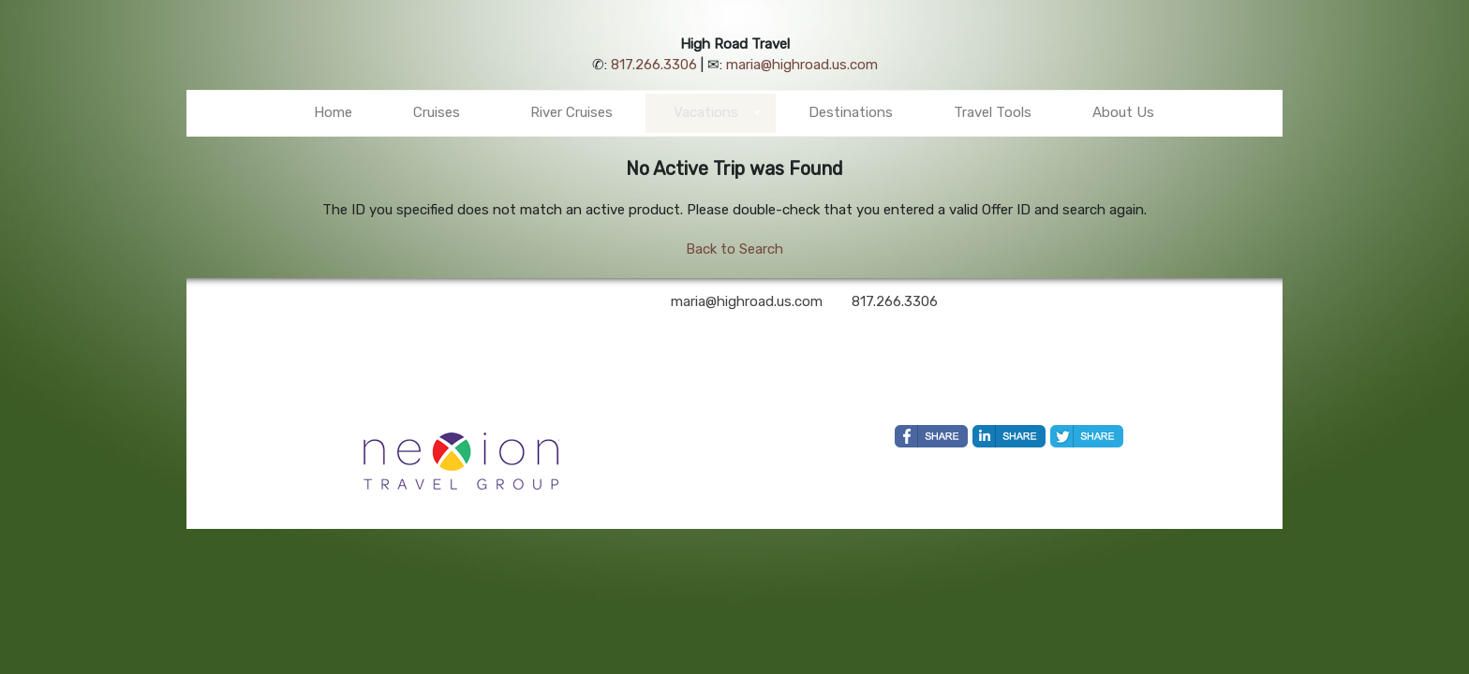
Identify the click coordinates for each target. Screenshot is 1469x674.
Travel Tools (992, 112)
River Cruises (571, 112)
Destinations (851, 112)
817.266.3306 (654, 64)
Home (333, 112)
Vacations (706, 112)
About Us (1123, 112)
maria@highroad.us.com (802, 64)
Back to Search (734, 249)
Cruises (436, 112)
